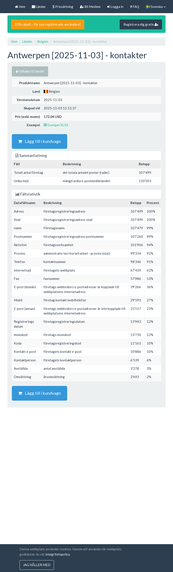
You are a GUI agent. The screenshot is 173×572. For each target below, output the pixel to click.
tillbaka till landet (30, 71)
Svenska (156, 7)
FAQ (134, 7)
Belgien (42, 41)
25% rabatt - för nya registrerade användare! (48, 24)
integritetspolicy (57, 554)
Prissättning (62, 7)
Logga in (115, 7)
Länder (39, 7)
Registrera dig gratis (140, 24)
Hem (20, 7)
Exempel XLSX (56, 125)
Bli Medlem (90, 7)
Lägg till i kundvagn (39, 141)
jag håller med (36, 565)
